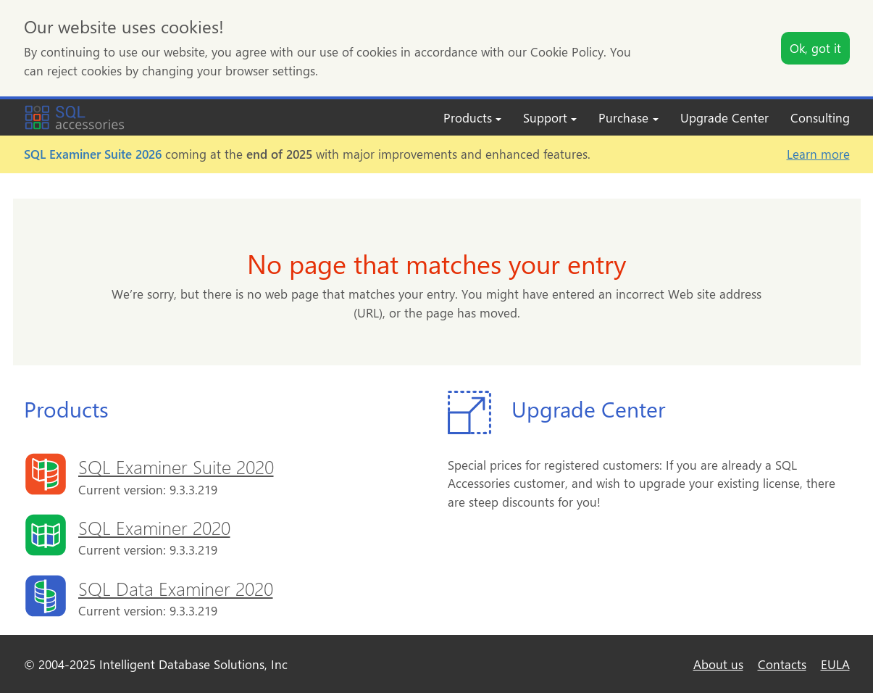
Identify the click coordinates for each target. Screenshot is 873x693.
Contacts (782, 664)
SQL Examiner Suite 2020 (176, 466)
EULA (835, 664)
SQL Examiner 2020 (154, 527)
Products (472, 117)
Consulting (820, 117)
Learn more (818, 154)
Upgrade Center (724, 117)
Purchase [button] (628, 117)
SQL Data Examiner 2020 (175, 588)
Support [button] (550, 117)
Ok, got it (815, 48)
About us (718, 664)
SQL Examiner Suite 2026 (93, 154)
